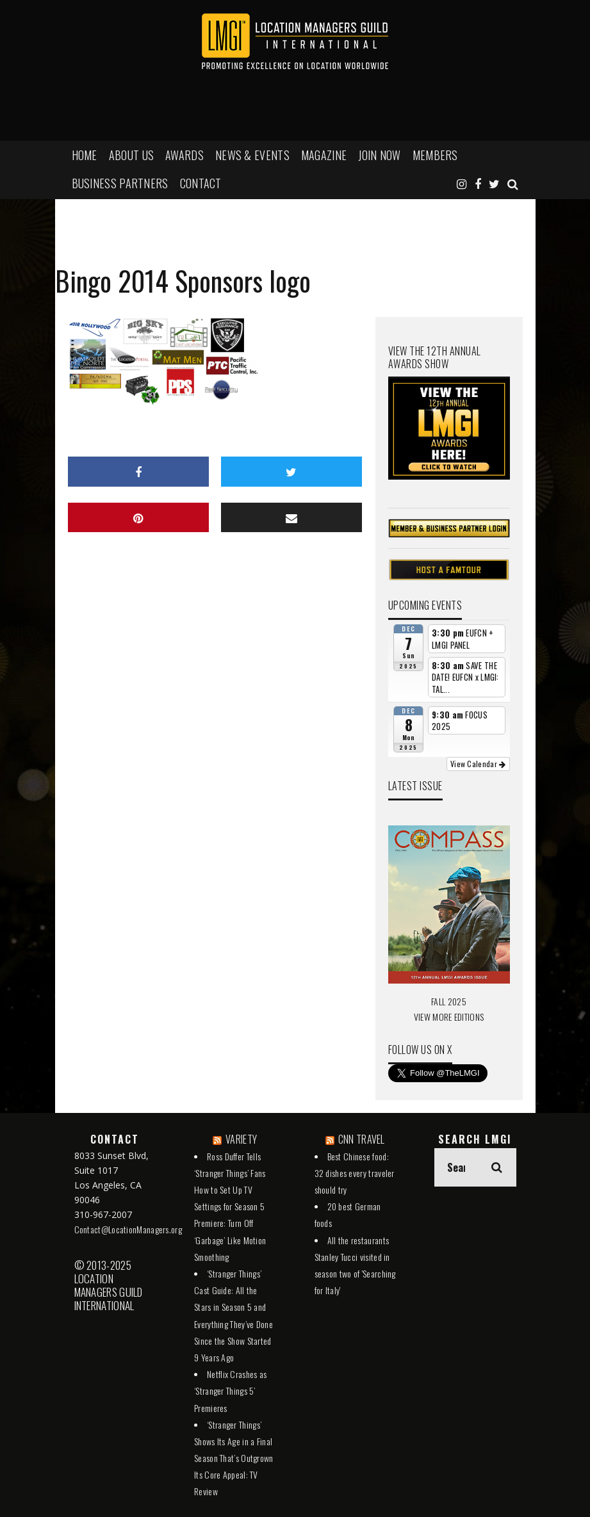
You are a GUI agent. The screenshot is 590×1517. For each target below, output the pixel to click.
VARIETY (241, 1139)
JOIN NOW (379, 155)
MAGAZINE (324, 155)
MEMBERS (435, 155)
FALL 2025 (448, 1001)
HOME (84, 155)
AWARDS (184, 155)
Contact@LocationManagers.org (128, 1229)
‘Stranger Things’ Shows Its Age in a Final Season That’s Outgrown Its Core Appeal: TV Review (234, 1458)
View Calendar (478, 763)
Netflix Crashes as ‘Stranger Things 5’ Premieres (230, 1390)
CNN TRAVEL (361, 1139)
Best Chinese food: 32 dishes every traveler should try (355, 1172)
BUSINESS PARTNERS (120, 183)
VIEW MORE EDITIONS (449, 1016)
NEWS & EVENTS (252, 155)
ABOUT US (131, 155)
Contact (201, 183)
